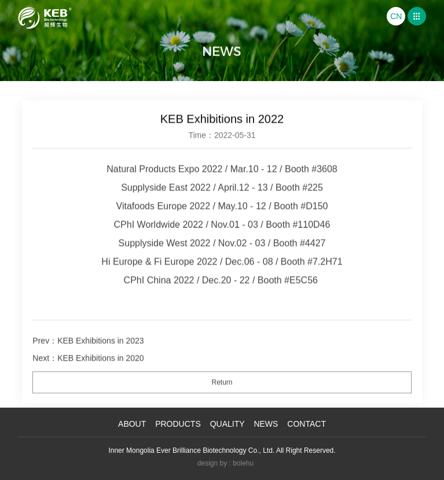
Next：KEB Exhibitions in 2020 (88, 364)
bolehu (243, 463)
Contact (306, 423)
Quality (227, 423)
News (266, 423)
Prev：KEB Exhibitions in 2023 (88, 347)
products (178, 423)
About (132, 423)
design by (212, 463)
